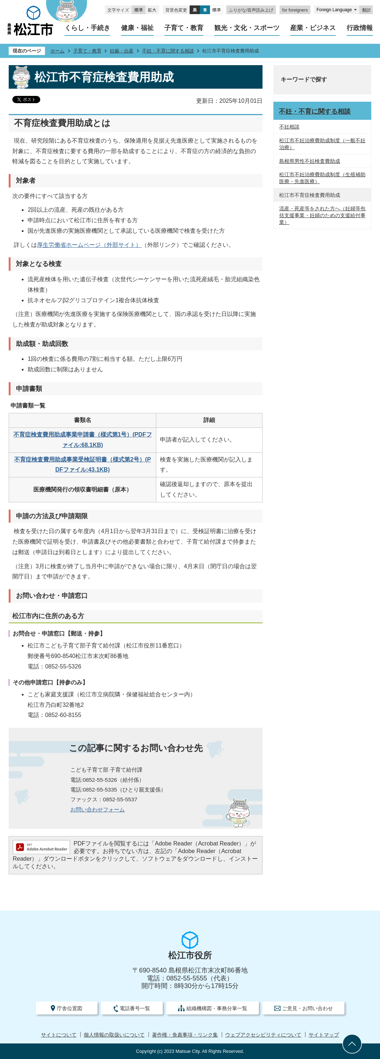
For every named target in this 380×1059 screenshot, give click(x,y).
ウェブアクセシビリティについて (263, 1035)
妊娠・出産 (121, 51)
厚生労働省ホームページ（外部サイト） (89, 245)
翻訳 (366, 10)
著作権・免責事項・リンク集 (185, 1035)
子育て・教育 (87, 51)
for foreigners (295, 10)
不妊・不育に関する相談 (168, 51)
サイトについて (59, 1035)
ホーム (57, 51)
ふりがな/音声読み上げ (251, 10)
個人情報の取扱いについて (114, 1035)
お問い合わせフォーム (97, 809)
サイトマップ (324, 1035)
